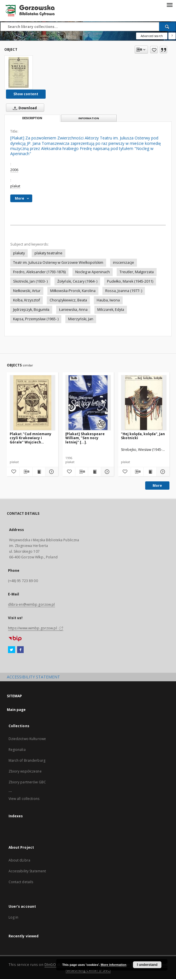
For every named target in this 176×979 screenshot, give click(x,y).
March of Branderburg (27, 760)
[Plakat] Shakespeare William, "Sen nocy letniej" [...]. (85, 437)
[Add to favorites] (154, 49)
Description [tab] (32, 118)
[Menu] (169, 4)
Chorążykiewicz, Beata (68, 300)
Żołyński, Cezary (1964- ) (77, 281)
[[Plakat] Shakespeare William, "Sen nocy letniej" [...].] (88, 402)
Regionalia (17, 749)
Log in (14, 917)
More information (113, 964)
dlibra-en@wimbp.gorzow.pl (31, 604)
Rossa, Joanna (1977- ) (123, 290)
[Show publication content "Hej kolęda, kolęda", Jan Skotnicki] (150, 471)
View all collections (24, 798)
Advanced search (152, 36)
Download (24, 107)
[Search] (167, 26)
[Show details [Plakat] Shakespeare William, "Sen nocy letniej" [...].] (106, 471)
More (157, 485)
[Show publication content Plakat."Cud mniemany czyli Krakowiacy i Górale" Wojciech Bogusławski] (39, 471)
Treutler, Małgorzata (137, 271)
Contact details (21, 881)
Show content (25, 94)
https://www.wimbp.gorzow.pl (35, 628)
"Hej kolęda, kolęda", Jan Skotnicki (143, 435)
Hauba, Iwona (108, 300)
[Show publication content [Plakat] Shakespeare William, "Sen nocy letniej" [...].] (94, 471)
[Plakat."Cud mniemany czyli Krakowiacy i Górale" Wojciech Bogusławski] (32, 402)
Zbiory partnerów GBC (27, 782)
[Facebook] (20, 649)
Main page (16, 709)
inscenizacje (123, 262)
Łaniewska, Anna (73, 309)
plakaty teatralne (48, 253)
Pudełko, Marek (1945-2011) (130, 281)
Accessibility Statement (27, 871)
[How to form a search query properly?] (172, 36)
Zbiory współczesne (25, 771)
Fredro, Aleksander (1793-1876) (39, 271)
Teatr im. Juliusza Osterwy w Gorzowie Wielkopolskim (58, 262)
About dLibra (19, 860)
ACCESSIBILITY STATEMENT (33, 677)
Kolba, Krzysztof (26, 300)
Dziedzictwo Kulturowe (27, 738)
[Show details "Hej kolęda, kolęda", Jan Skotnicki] (162, 471)
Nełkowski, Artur (27, 290)
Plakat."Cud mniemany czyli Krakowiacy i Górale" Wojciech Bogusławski (30, 437)
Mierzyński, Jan (80, 319)
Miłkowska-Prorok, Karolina (73, 290)
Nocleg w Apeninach (92, 271)
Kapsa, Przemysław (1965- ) (35, 319)
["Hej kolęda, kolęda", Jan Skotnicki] (143, 402)
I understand (147, 965)
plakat (15, 186)
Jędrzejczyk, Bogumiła (31, 309)
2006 (14, 169)
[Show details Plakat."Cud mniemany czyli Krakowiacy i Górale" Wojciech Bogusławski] (50, 471)
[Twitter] (11, 649)
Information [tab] (88, 118)
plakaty (19, 253)
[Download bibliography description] (26, 471)
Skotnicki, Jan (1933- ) (30, 281)
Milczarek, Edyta (110, 309)
